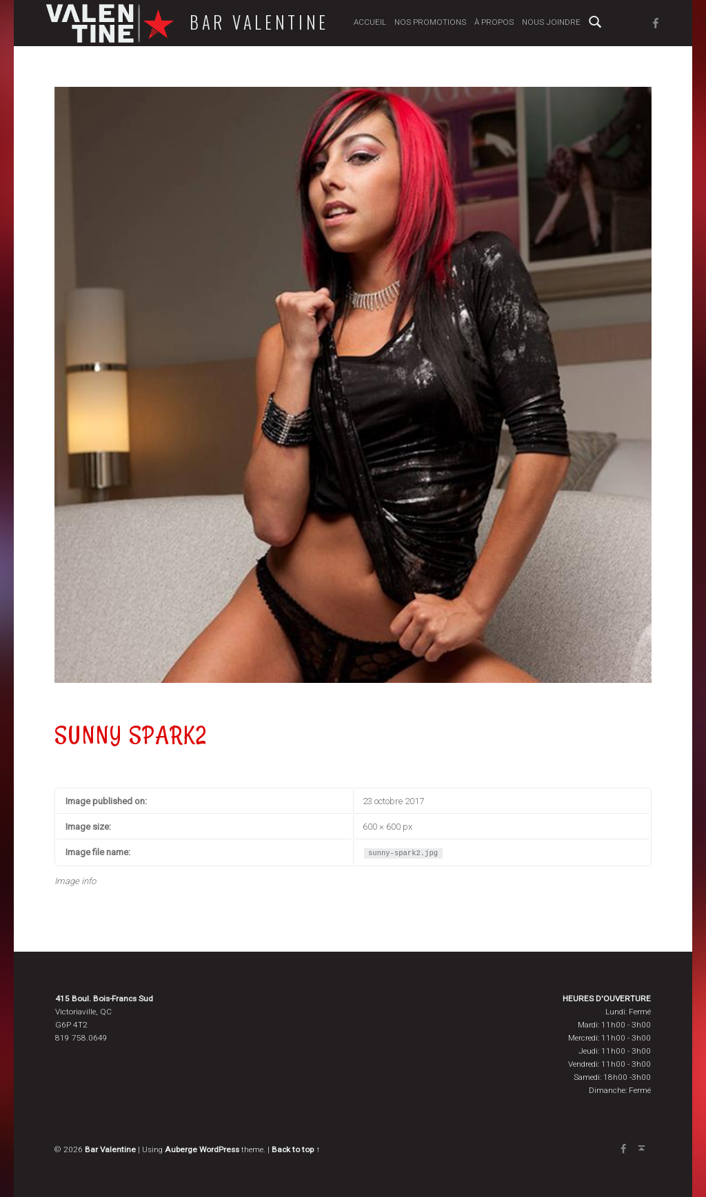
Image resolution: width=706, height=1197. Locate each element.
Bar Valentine (259, 22)
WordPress (219, 1149)
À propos (494, 22)
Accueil (370, 22)
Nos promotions (430, 22)
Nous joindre (551, 22)
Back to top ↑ (296, 1149)
